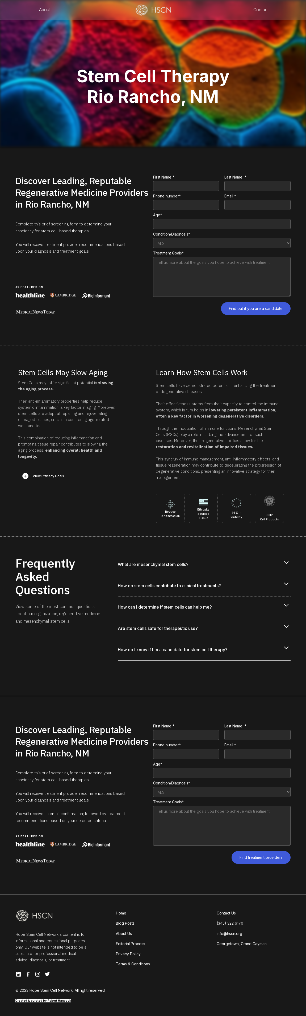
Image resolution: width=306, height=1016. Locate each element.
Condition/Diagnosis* (171, 234)
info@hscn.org (229, 933)
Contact (261, 9)
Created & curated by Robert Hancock (43, 1000)
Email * (230, 196)
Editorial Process (130, 943)
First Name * (163, 177)
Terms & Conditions (133, 964)
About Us (124, 933)
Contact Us (226, 913)
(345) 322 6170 (230, 923)
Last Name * (235, 177)
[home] (153, 10)
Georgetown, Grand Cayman (242, 943)
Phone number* (167, 196)
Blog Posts (125, 923)
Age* (157, 215)
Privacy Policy (128, 954)
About (45, 9)
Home (121, 913)
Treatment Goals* (168, 253)
